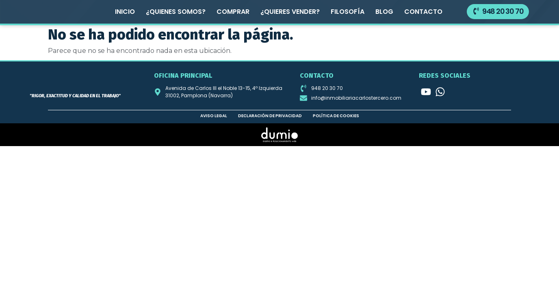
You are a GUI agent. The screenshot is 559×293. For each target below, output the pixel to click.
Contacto (423, 11)
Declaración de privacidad (270, 115)
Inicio (125, 11)
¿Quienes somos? (176, 11)
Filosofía (347, 11)
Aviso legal (213, 115)
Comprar (233, 11)
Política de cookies (336, 115)
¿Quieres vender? (290, 11)
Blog (384, 11)
